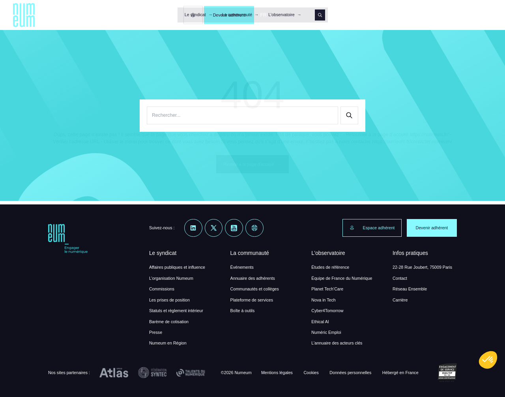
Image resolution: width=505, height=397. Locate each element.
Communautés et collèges (254, 289)
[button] (488, 359)
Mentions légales (277, 372)
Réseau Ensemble (410, 289)
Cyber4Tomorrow (327, 310)
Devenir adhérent (450, 15)
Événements (242, 267)
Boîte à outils (242, 310)
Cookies (311, 372)
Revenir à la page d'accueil (252, 164)
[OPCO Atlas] (113, 372)
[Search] (320, 14)
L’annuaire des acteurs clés (336, 343)
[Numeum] (24, 15)
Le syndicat (195, 14)
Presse (155, 332)
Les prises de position (169, 300)
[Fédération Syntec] (152, 372)
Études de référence (330, 267)
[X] (214, 228)
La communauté (237, 14)
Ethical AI (320, 321)
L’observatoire (281, 14)
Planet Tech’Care (327, 289)
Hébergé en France (400, 372)
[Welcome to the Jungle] (254, 228)
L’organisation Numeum (171, 278)
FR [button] (485, 15)
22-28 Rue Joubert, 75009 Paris (422, 267)
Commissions (161, 289)
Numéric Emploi (326, 332)
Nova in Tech (323, 300)
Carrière (400, 300)
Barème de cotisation (169, 321)
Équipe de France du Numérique (341, 278)
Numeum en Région (168, 343)
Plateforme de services (251, 300)
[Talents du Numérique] (190, 372)
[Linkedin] (193, 228)
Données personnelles (350, 372)
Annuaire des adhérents (252, 278)
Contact (400, 278)
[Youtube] (234, 228)
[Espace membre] (415, 15)
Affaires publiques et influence (177, 267)
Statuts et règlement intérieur (176, 310)
